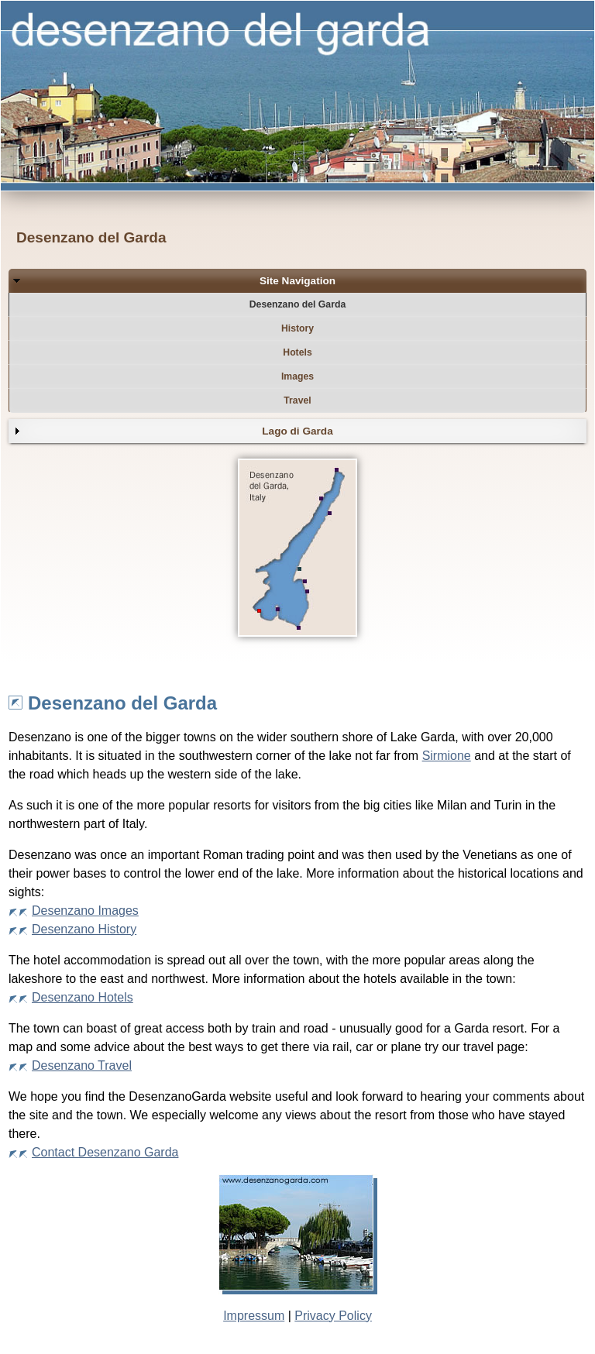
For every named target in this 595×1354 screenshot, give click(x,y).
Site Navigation (297, 281)
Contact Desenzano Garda (105, 1152)
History (297, 328)
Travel (297, 400)
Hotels (297, 352)
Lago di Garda (297, 431)
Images (297, 376)
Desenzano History (84, 929)
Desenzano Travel (82, 1065)
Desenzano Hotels (82, 997)
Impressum (253, 1315)
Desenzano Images (85, 910)
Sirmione (446, 755)
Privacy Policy (333, 1315)
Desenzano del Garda (297, 304)
